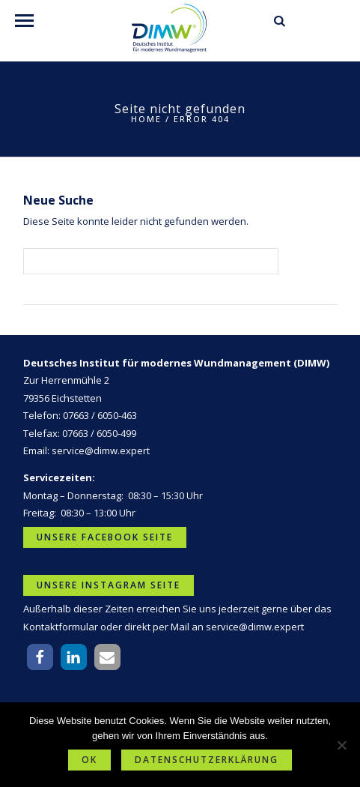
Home (146, 118)
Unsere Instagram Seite (108, 585)
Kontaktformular (60, 626)
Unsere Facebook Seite (105, 537)
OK (89, 759)
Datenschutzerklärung (206, 759)
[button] (40, 657)
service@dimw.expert (101, 450)
